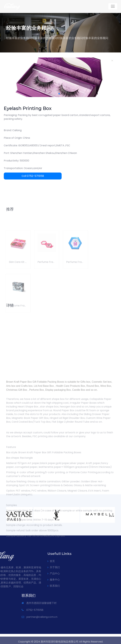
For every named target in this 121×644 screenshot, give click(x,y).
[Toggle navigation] (112, 6)
